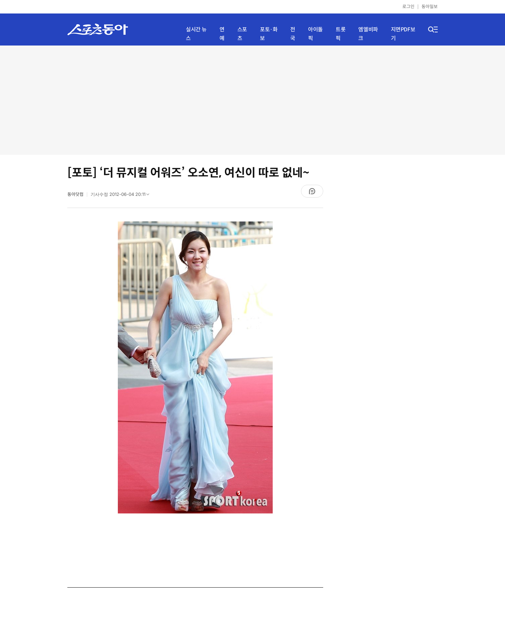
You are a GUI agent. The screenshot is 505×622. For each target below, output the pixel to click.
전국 (292, 34)
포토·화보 (268, 34)
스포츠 (242, 34)
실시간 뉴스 (196, 34)
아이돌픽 (315, 34)
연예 (222, 34)
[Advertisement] (253, 99)
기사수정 (122, 196)
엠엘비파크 (368, 34)
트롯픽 (340, 34)
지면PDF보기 (403, 34)
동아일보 (430, 6)
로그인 (408, 6)
